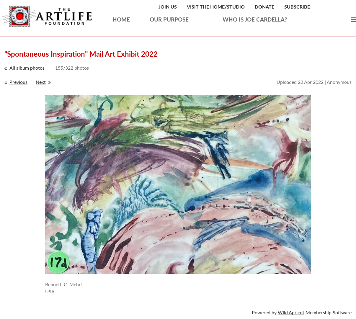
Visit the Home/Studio (216, 6)
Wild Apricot (291, 312)
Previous (18, 82)
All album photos (27, 68)
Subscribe (297, 6)
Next (41, 82)
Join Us (168, 6)
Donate (264, 6)
